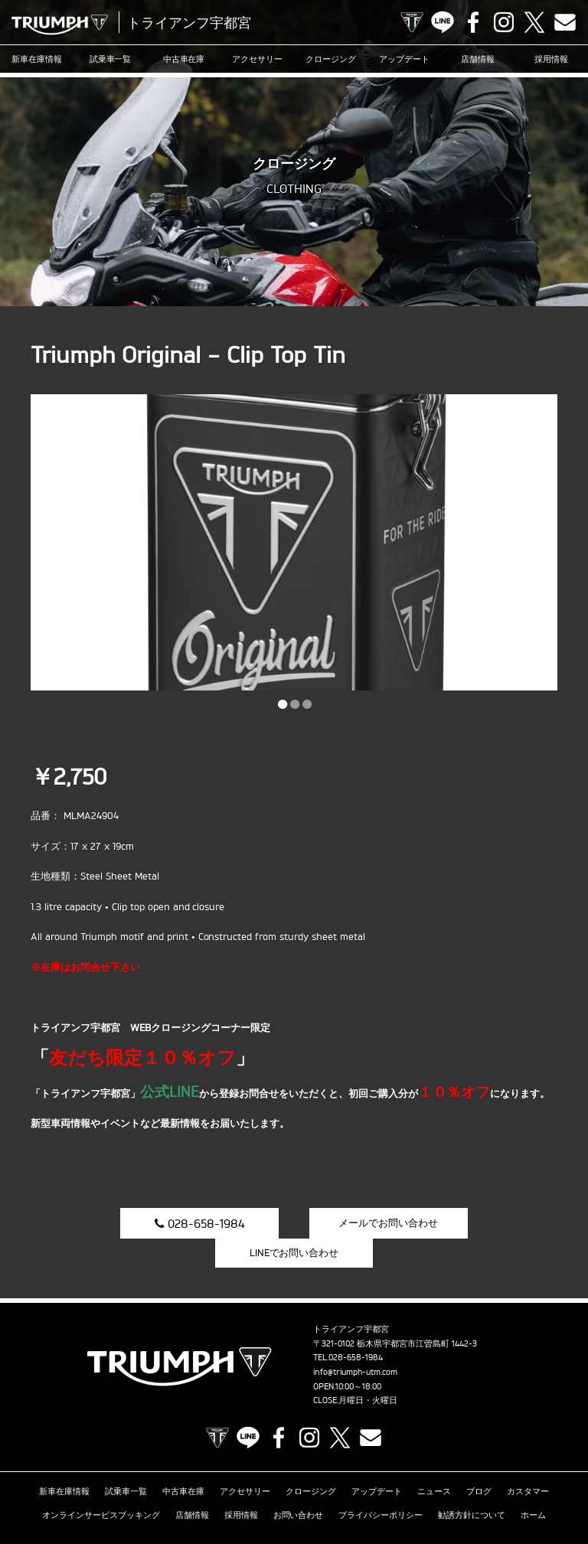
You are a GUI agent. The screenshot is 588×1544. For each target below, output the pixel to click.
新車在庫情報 (36, 59)
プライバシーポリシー (380, 1485)
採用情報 (551, 59)
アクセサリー (257, 59)
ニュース (434, 1462)
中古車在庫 (184, 59)
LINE (442, 22)
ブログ (479, 1462)
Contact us (565, 22)
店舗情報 (478, 59)
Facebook (473, 22)
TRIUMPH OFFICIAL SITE (411, 22)
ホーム (533, 1485)
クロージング (330, 59)
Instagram (503, 22)
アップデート (404, 59)
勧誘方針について (471, 1485)
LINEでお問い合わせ (479, 1222)
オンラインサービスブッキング (101, 1485)
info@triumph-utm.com (355, 1342)
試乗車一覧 (111, 59)
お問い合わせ (298, 1485)
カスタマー (528, 1462)
